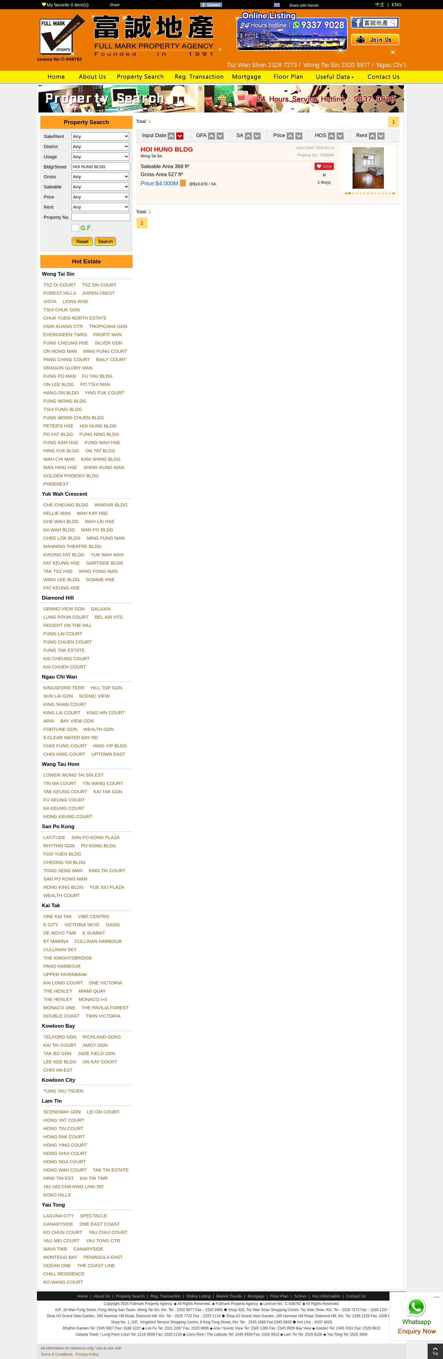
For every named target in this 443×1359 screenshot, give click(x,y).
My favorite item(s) (65, 4)
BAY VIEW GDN (77, 720)
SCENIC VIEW (94, 696)
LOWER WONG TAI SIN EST (73, 775)
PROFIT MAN (107, 334)
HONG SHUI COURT (65, 1153)
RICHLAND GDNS (102, 1036)
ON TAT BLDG (100, 450)
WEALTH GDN (98, 729)
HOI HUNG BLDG (98, 425)
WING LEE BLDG (61, 579)
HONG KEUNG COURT (68, 816)
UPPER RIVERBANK (65, 974)
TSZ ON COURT (99, 284)
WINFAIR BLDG (111, 504)
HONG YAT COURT (63, 1120)
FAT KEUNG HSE (61, 562)
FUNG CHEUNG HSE (66, 342)
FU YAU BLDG (97, 376)
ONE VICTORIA (105, 982)
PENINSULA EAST (103, 1257)
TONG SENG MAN (62, 870)
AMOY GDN (95, 1045)
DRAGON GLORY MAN (67, 367)
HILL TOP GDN (106, 687)
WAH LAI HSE (99, 521)
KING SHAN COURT (64, 704)
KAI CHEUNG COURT (66, 658)
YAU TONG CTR (103, 1240)
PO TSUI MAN (95, 384)
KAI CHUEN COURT (64, 666)
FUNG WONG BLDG (64, 401)
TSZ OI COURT (59, 284)
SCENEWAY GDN (62, 1111)
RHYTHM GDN (59, 845)
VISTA (49, 301)
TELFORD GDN (60, 1036)
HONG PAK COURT (64, 1136)
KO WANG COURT (63, 1282)
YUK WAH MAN (107, 554)
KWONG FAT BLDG (64, 554)
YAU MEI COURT (61, 1240)
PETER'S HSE (58, 425)
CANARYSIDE (58, 1224)
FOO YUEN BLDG (62, 854)
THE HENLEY (57, 991)
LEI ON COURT (103, 1111)
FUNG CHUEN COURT (67, 641)
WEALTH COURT (61, 895)
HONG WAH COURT (65, 1169)
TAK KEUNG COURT (65, 791)
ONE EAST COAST (99, 1224)
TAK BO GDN (57, 1053)
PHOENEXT (56, 483)
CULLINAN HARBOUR (98, 941)
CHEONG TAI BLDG (64, 862)
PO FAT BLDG (58, 434)
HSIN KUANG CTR (63, 326)
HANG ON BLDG (61, 392)
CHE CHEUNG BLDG (65, 504)
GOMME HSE (100, 579)
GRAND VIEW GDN (64, 608)
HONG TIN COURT (63, 1128)
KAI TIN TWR (94, 1178)
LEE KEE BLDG (60, 1061)
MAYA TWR (55, 1248)
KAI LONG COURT (63, 982)
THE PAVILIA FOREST (105, 1007)
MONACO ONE (59, 1007)
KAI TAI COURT (60, 1045)
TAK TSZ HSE (58, 571)
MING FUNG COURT (105, 351)
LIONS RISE (75, 301)
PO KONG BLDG (98, 845)
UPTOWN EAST (108, 754)
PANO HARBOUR (62, 966)
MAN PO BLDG (97, 529)
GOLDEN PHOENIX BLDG (71, 475)
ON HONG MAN (60, 351)
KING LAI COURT (62, 712)
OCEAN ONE (57, 1265)
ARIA (48, 720)
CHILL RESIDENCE (64, 1273)
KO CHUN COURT (62, 1232)
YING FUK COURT (104, 392)
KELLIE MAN (56, 513)
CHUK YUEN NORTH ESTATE (75, 318)
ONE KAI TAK (57, 916)
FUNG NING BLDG (99, 434)
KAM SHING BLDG (101, 459)
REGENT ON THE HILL (67, 625)
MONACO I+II (92, 999)
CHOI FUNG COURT (65, 745)
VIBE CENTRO (94, 916)
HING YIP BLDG (110, 745)
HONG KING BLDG (63, 887)
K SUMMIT (93, 933)
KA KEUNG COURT (64, 808)
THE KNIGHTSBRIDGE (67, 957)
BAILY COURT (111, 359)
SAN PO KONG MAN (65, 878)
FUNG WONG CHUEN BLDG (73, 417)
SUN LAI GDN (58, 696)
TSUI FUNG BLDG (62, 409)
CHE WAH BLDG (61, 521)
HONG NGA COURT (64, 1161)
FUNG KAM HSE (60, 442)
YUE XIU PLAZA (107, 887)
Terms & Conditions (57, 1354)
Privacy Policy (87, 1354)
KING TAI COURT (107, 870)
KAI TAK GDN (108, 791)
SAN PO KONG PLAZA (95, 837)
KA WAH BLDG (59, 529)
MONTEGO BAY (60, 1257)
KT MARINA (55, 941)
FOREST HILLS (59, 293)
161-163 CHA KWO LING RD (73, 1186)
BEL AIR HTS (108, 617)
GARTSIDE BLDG (104, 562)
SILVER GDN (108, 342)
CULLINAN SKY (60, 949)
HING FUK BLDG (61, 450)
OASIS (113, 924)
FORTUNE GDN (60, 729)
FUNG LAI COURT (62, 633)
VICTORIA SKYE (81, 924)
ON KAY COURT (100, 1061)
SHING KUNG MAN (103, 467)
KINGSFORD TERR (64, 687)
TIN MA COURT (59, 783)
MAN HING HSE (60, 467)
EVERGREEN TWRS (65, 334)
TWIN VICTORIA (103, 1015)
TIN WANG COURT (102, 783)
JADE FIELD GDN (96, 1053)
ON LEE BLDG (58, 384)
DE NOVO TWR (59, 933)
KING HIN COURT (106, 712)
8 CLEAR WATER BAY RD (70, 737)
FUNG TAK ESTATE (64, 650)
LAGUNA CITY (58, 1215)
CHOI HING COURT (64, 754)
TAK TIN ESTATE (111, 1169)
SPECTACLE (93, 1215)
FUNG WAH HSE (102, 442)
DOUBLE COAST (61, 1015)
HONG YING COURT (65, 1145)
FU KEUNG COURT (64, 799)
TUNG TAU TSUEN (63, 1090)
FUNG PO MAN (59, 376)
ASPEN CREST (98, 293)
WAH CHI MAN (59, 459)
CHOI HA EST (58, 1070)
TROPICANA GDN (108, 326)
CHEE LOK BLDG (62, 538)
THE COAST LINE (96, 1265)
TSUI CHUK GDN (61, 309)
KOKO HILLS (57, 1194)
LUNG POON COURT (66, 617)
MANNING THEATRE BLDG (72, 546)
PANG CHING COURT (66, 359)
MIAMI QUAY (92, 991)
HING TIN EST (58, 1178)
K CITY (50, 924)
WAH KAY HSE (92, 513)
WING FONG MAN (98, 571)
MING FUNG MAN (106, 538)
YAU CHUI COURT (108, 1232)
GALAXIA (100, 608)
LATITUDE (54, 837)
